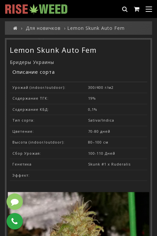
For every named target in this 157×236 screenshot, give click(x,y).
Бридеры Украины (32, 62)
